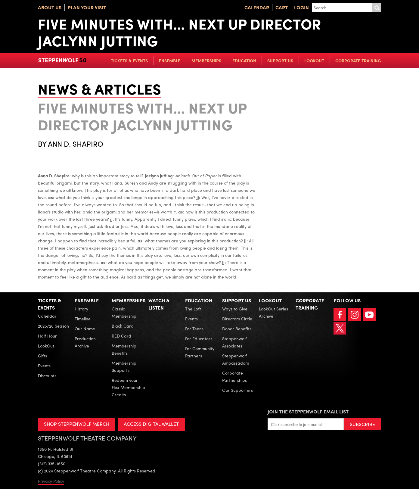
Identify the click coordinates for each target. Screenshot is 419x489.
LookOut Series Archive (273, 312)
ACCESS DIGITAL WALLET (151, 423)
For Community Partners (199, 352)
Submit (376, 7)
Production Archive (85, 342)
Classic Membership (124, 312)
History (81, 309)
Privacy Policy (51, 481)
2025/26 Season (53, 326)
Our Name (85, 328)
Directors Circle (237, 319)
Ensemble (169, 61)
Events (44, 366)
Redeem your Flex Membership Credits (128, 387)
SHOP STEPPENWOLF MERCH (76, 423)
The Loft (193, 309)
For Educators (198, 338)
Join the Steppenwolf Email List (308, 411)
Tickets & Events (129, 61)
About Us (49, 7)
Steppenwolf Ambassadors (235, 359)
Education (244, 61)
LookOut (314, 61)
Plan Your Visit (87, 7)
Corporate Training (358, 61)
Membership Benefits (124, 349)
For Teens (194, 328)
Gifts (42, 356)
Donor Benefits (236, 328)
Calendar (256, 7)
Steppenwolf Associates (234, 342)
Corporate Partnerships (234, 376)
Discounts (47, 375)
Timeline (83, 319)
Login (301, 7)
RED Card (121, 336)
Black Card (123, 326)
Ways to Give (234, 309)
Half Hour (47, 336)
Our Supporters (237, 390)
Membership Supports (124, 366)
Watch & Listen (158, 304)
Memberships (206, 61)
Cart (281, 7)
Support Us (280, 61)
